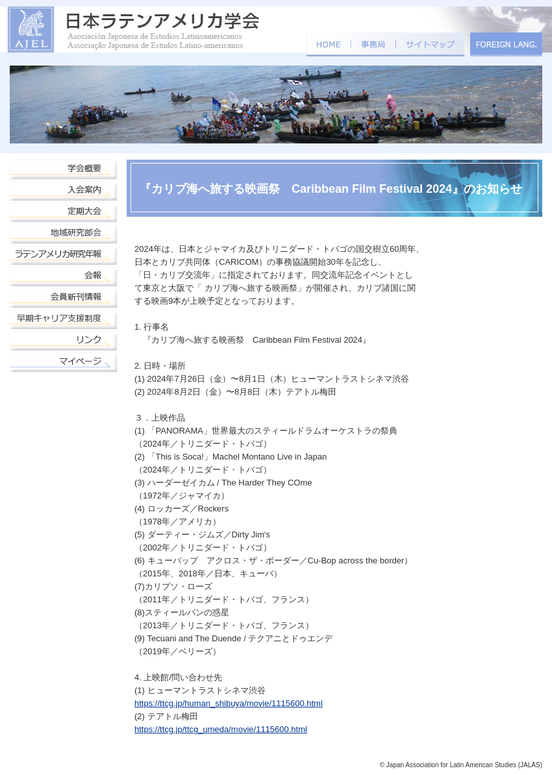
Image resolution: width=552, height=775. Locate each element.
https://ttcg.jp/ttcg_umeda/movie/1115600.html (220, 729)
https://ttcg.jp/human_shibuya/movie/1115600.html (228, 703)
